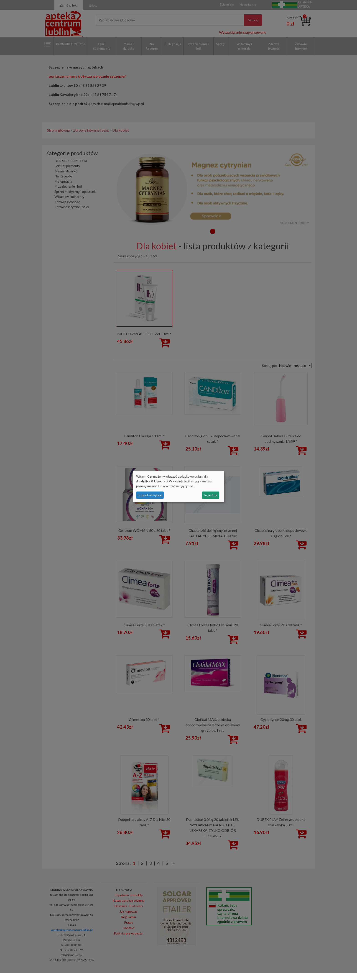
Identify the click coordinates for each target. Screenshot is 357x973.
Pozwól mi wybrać (150, 495)
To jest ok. (210, 495)
